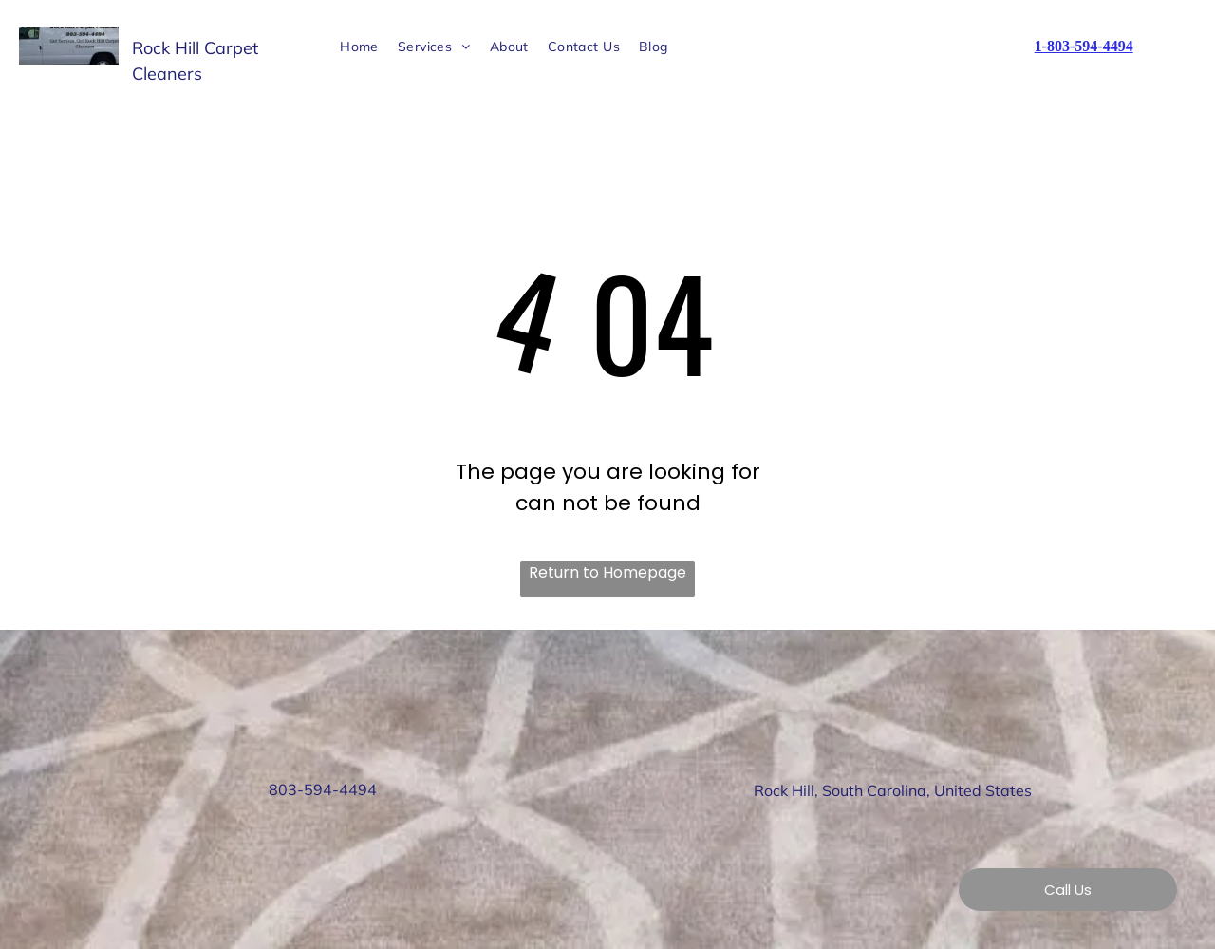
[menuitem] (359, 47)
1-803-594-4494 (1084, 46)
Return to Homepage (607, 572)
